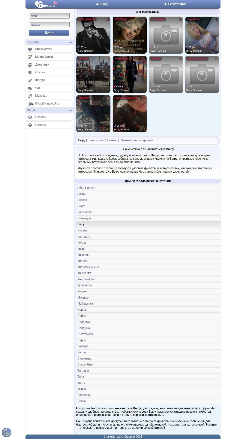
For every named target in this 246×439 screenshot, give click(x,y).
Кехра (81, 248)
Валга (81, 206)
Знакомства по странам (137, 140)
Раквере (82, 346)
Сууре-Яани (85, 364)
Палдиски (84, 321)
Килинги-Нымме (88, 267)
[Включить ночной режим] (6, 433)
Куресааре (84, 285)
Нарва (81, 309)
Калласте (83, 236)
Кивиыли (83, 254)
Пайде (81, 315)
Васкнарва (84, 212)
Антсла (82, 200)
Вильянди (84, 218)
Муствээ (82, 297)
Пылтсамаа (85, 334)
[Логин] (50, 16)
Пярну (81, 340)
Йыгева (82, 230)
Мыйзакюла (85, 303)
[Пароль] (50, 24)
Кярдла (82, 291)
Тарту (81, 382)
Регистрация (175, 4)
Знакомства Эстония (102, 140)
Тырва (81, 388)
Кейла (81, 242)
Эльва (81, 401)
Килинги (82, 261)
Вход (102, 4)
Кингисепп (84, 273)
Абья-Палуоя (86, 187)
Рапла (81, 352)
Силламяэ (84, 358)
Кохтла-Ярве (85, 279)
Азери (81, 193)
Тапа (80, 376)
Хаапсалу (83, 395)
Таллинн (83, 370)
